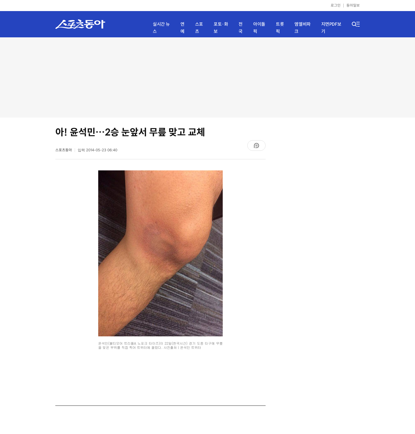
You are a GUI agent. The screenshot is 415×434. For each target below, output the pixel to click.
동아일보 (353, 5)
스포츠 (199, 27)
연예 (182, 27)
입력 (97, 150)
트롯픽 (280, 27)
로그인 (336, 5)
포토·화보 (221, 27)
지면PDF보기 (331, 27)
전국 (240, 27)
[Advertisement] (207, 77)
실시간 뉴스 (161, 27)
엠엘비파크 (302, 27)
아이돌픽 (259, 27)
